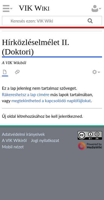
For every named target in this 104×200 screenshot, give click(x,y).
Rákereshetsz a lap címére (25, 94)
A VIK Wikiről (14, 140)
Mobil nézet (13, 146)
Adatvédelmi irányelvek (23, 134)
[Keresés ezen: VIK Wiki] (52, 20)
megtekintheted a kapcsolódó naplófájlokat (51, 100)
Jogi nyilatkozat (45, 140)
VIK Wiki (34, 8)
